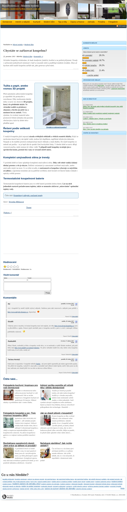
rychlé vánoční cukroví (80, 488)
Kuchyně (36, 22)
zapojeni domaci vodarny (84, 490)
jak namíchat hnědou (81, 481)
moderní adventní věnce (103, 483)
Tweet (28, 207)
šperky (38, 365)
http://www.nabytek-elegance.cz (18, 314)
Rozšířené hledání (111, 9)
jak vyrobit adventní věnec (21, 483)
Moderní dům (49, 22)
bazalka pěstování (8, 481)
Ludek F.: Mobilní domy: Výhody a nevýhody (97, 118)
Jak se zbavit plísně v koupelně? (56, 415)
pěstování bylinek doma (102, 485)
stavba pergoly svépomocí (11, 490)
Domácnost (7, 22)
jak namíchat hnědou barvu (65, 481)
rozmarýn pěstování (59, 488)
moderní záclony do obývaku (50, 485)
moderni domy (7, 485)
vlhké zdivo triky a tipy (37, 490)
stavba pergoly (24, 490)
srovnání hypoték (115, 488)
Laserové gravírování (118, 88)
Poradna (101, 22)
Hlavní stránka (18, 45)
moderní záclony (65, 485)
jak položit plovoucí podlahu (98, 481)
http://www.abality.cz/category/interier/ (27, 349)
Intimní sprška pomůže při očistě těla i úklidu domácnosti (56, 388)
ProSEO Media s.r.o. (113, 496)
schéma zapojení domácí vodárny (98, 488)
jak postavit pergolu (113, 481)
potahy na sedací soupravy (30, 488)
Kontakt (84, 496)
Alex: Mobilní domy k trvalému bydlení (95, 124)
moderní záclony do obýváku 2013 (26, 485)
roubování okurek (46, 488)
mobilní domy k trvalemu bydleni (61, 483)
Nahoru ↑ (7, 213)
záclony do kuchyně (52, 490)
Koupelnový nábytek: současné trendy (28, 195)
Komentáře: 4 (38, 56)
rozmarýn (69, 488)
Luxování (88, 55)
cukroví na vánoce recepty (35, 481)
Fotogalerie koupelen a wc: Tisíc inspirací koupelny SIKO (19, 416)
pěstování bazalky (77, 485)
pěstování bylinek (116, 485)
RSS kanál (122, 26)
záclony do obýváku (67, 490)
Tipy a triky (62, 22)
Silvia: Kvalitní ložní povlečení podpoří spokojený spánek (101, 113)
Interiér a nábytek (22, 22)
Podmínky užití (99, 496)
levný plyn (101, 85)
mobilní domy (90, 483)
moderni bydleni (117, 483)
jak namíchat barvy (50, 481)
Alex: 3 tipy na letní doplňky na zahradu (95, 129)
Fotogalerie (113, 22)
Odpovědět (75, 318)
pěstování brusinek (89, 485)
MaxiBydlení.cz (76, 496)
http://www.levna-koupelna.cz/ (64, 327)
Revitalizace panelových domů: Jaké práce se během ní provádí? (20, 446)
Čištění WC (89, 70)
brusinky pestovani (21, 481)
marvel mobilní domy (44, 483)
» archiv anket (93, 75)
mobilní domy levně (79, 483)
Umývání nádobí (91, 60)
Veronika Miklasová (16, 202)
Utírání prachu (90, 65)
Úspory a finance (77, 22)
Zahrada (91, 22)
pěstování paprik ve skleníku (12, 488)
